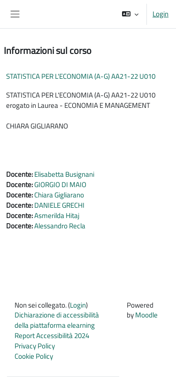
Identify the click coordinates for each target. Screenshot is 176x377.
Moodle (146, 314)
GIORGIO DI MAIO (60, 184)
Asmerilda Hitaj (56, 215)
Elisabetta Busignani (64, 174)
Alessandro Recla (59, 225)
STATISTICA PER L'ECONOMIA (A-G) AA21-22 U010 (80, 76)
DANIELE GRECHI (59, 205)
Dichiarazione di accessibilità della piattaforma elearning (57, 320)
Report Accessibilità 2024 (52, 335)
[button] (130, 14)
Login (160, 14)
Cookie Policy (34, 356)
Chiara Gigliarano (59, 194)
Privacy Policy (35, 345)
